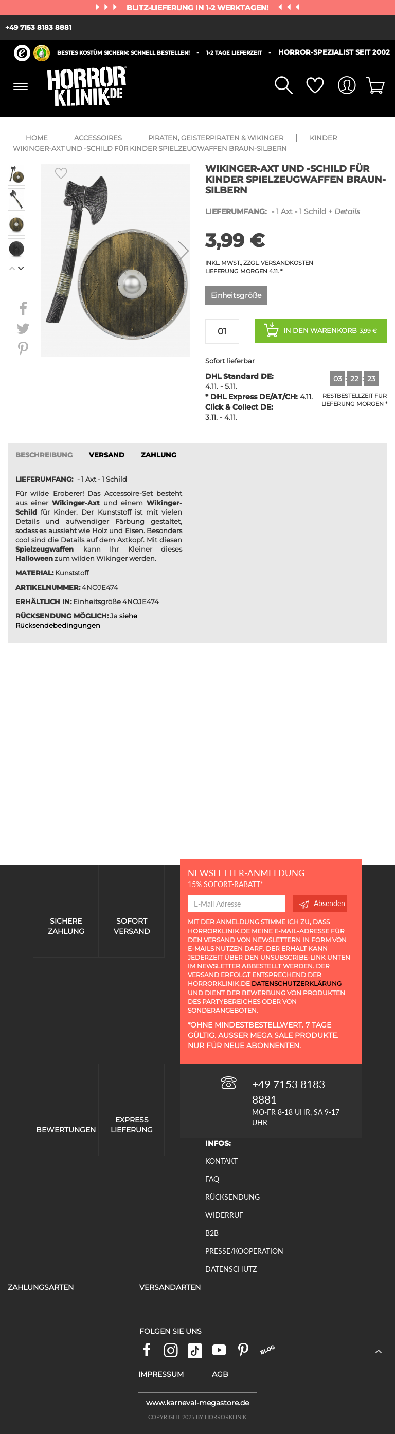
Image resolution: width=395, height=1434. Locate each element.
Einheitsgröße (236, 295)
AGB (220, 1374)
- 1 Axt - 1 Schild (282, 211)
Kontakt (221, 1161)
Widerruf (224, 1215)
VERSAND (106, 455)
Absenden (322, 903)
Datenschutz (231, 1269)
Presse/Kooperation (244, 1251)
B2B (212, 1233)
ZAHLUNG (158, 455)
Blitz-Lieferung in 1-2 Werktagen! (199, 7)
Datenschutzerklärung (297, 983)
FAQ (212, 1179)
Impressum (161, 1374)
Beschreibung (44, 455)
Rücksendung (232, 1197)
